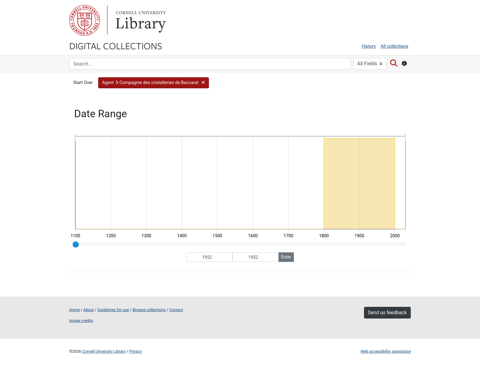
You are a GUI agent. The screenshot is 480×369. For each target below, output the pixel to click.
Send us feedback (387, 312)
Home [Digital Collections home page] (74, 309)
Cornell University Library (104, 351)
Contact (176, 309)
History (369, 46)
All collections (394, 46)
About (88, 309)
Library (140, 20)
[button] (153, 82)
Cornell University (84, 20)
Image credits (81, 320)
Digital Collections (115, 45)
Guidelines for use (113, 309)
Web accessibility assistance (386, 351)
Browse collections (149, 309)
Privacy (135, 351)
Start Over (83, 82)
